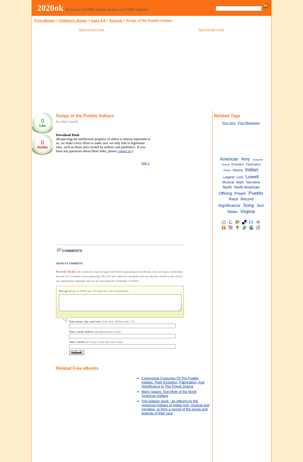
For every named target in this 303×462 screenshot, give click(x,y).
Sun (260, 205)
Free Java (228, 123)
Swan (232, 211)
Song (248, 205)
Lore (240, 177)
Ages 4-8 (98, 21)
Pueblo (256, 193)
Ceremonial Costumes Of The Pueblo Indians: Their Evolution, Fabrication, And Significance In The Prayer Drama (173, 385)
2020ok (50, 8)
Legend (228, 177)
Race (233, 199)
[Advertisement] (92, 72)
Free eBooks (44, 21)
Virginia (247, 211)
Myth (240, 182)
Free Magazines (249, 123)
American (229, 159)
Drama (226, 164)
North (227, 187)
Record (247, 199)
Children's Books (73, 21)
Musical (228, 182)
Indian (251, 169)
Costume (258, 159)
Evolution (237, 164)
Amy (245, 159)
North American (247, 187)
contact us (124, 151)
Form (227, 170)
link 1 (146, 163)
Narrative (253, 182)
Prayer (240, 193)
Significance (229, 205)
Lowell (252, 176)
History (238, 170)
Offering (225, 193)
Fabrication (253, 164)
